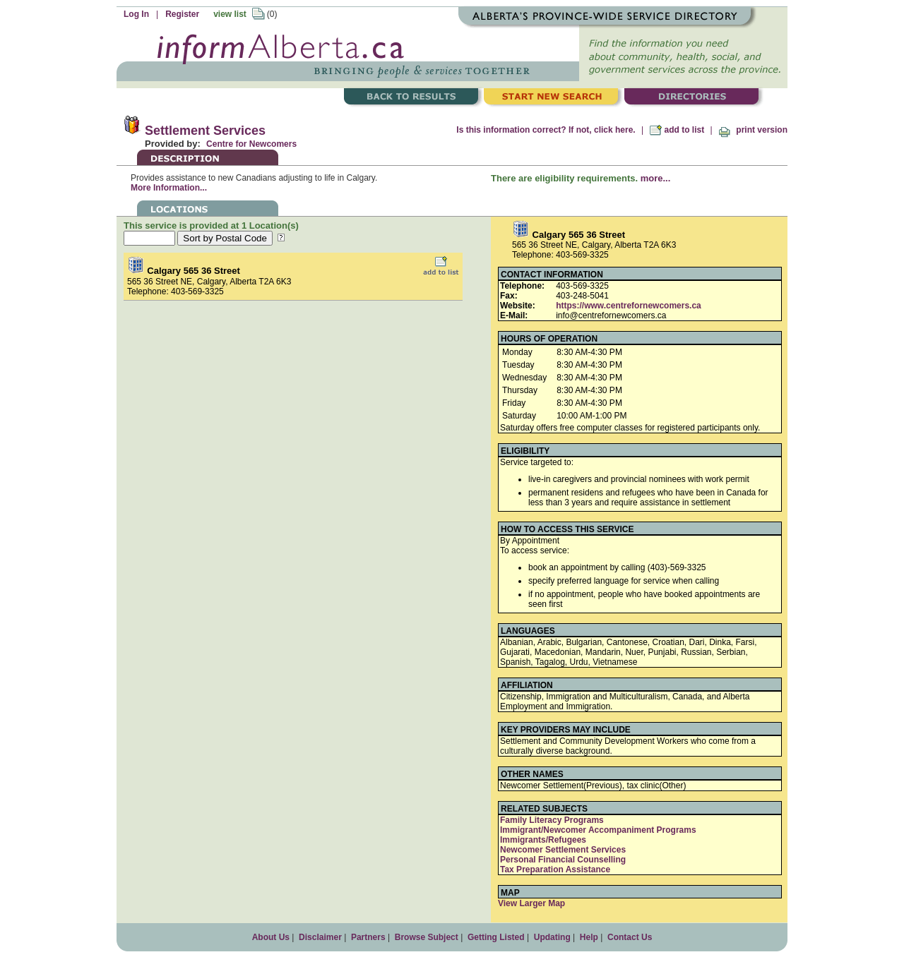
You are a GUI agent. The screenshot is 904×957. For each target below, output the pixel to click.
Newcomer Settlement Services (563, 850)
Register (182, 14)
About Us (271, 937)
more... (656, 178)
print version (752, 130)
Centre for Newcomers (251, 144)
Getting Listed (496, 937)
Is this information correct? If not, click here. (545, 130)
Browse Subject (426, 937)
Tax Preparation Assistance (555, 869)
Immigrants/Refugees (543, 840)
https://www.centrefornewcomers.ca (628, 306)
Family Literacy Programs (552, 820)
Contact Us (629, 937)
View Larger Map (531, 903)
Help (589, 937)
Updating (552, 937)
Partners (368, 937)
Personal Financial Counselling (563, 860)
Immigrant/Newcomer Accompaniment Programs (598, 830)
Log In (136, 14)
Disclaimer (320, 937)
